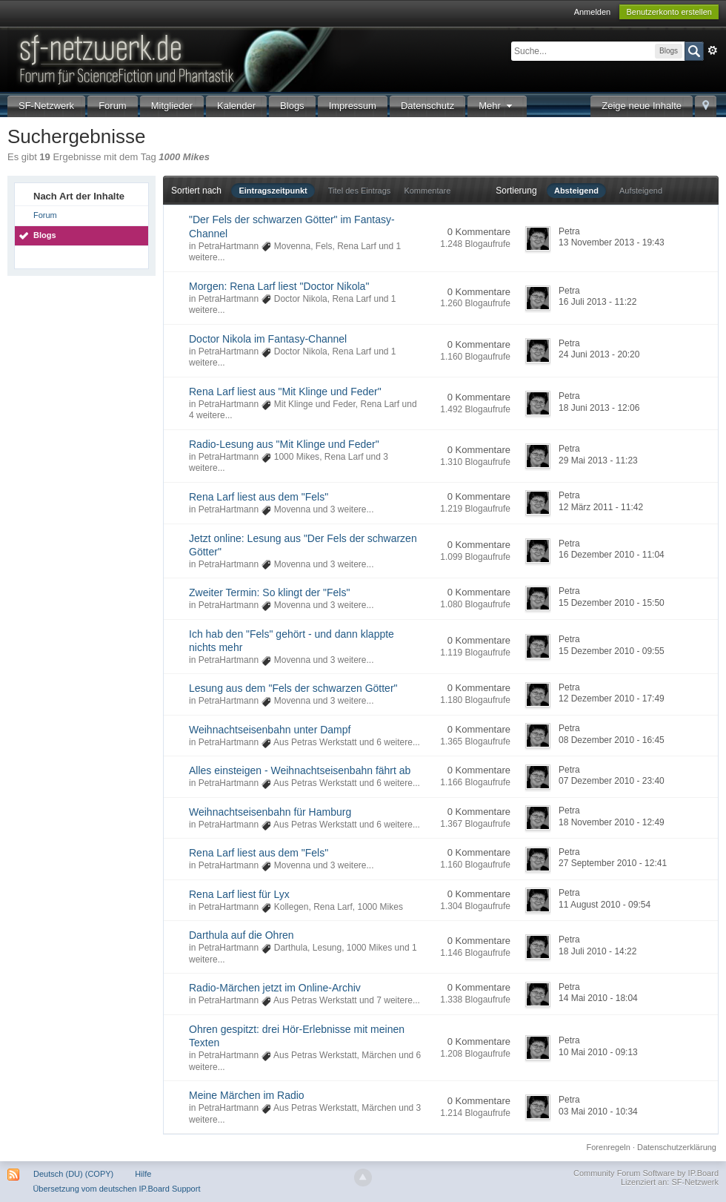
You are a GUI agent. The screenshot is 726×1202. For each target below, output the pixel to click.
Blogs (292, 105)
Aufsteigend (640, 190)
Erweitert (713, 50)
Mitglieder (172, 105)
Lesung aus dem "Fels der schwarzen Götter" (293, 688)
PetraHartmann (229, 246)
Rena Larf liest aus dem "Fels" (258, 497)
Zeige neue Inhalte (642, 105)
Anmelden (592, 11)
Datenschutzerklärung (676, 1147)
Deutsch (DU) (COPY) (73, 1173)
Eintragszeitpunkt (273, 190)
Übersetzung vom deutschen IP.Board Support (116, 1188)
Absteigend (576, 190)
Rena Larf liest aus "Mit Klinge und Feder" (285, 391)
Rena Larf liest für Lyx (239, 894)
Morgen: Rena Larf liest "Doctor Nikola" (279, 286)
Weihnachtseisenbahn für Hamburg (270, 812)
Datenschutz (427, 105)
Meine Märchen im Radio (246, 1095)
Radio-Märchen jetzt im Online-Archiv (275, 988)
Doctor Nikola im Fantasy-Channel (268, 339)
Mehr (497, 105)
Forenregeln (608, 1147)
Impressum (352, 105)
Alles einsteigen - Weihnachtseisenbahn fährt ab (299, 770)
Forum (113, 105)
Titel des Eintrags (359, 190)
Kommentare (427, 190)
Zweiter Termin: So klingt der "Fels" (269, 592)
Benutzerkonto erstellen (669, 11)
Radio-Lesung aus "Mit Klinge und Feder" (284, 444)
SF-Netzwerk (46, 105)
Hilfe (143, 1173)
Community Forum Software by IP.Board (646, 1173)
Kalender (236, 105)
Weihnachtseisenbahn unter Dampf (269, 730)
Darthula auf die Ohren (241, 935)
